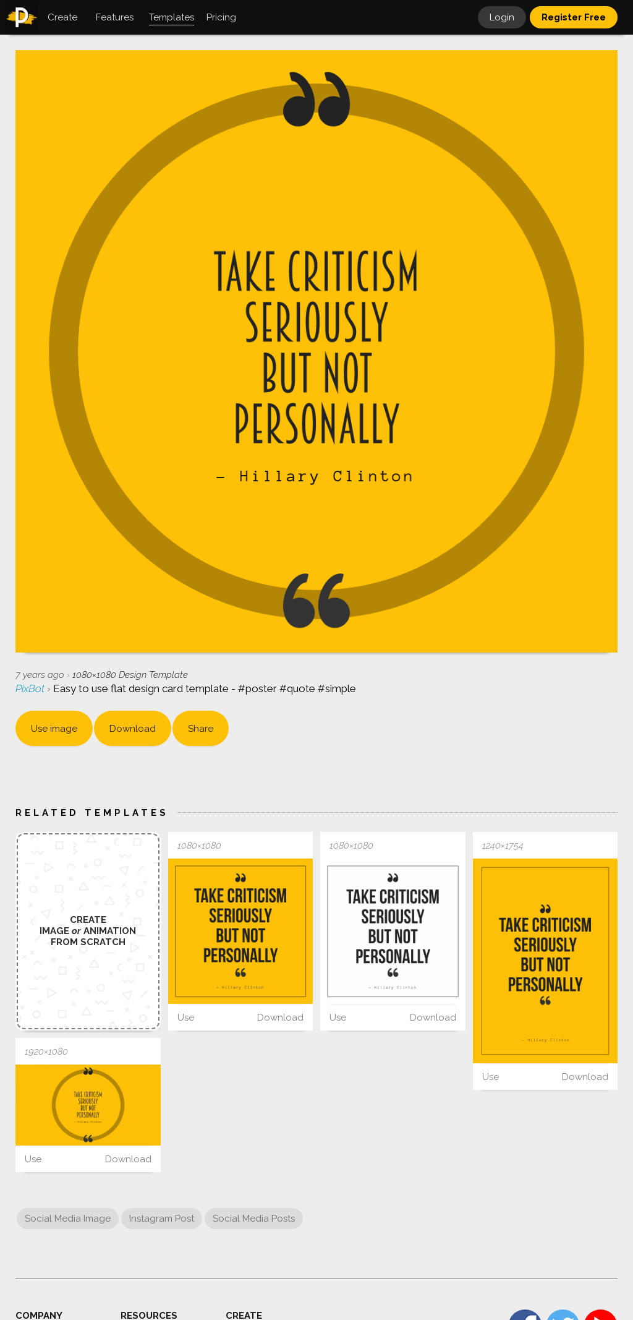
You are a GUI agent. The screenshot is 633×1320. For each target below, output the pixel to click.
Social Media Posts (254, 1218)
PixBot (31, 688)
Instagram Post (161, 1218)
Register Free (574, 17)
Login (502, 17)
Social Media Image (68, 1218)
